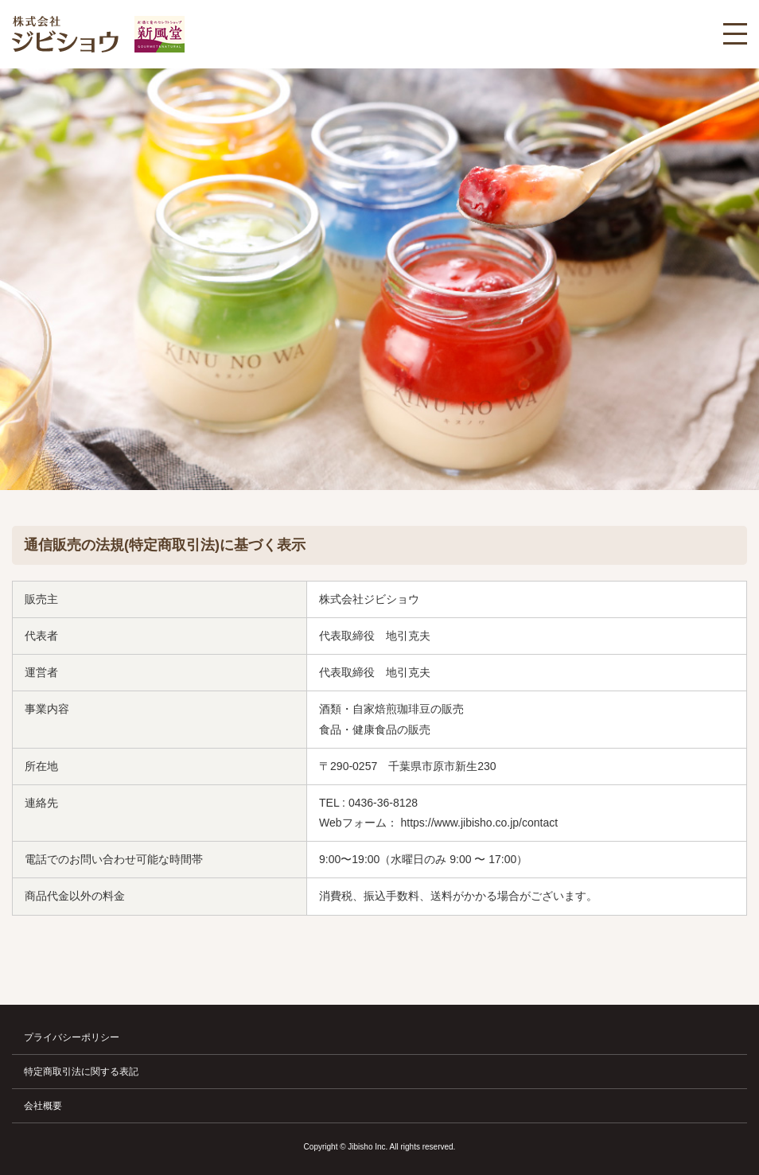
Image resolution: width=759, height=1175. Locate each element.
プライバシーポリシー (71, 1037)
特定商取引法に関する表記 (81, 1071)
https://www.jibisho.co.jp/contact (480, 822)
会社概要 (43, 1105)
